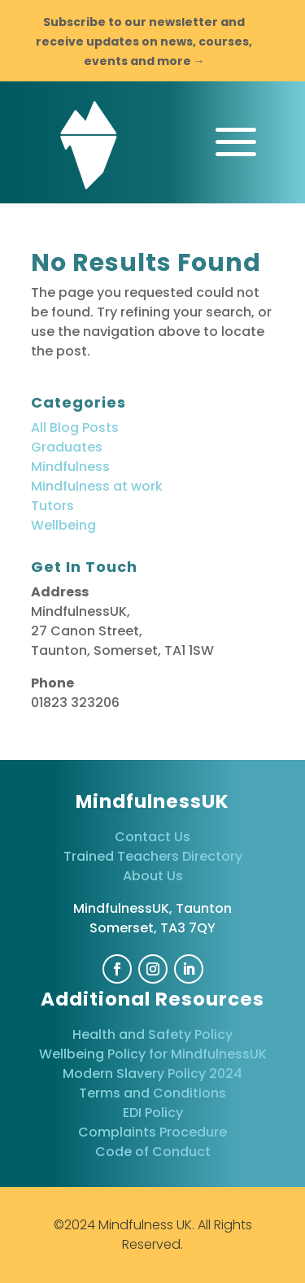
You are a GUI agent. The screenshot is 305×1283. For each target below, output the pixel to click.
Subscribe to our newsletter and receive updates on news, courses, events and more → (144, 41)
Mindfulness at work (97, 486)
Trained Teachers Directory (152, 856)
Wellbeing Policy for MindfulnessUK (153, 1054)
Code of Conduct (153, 1151)
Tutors (52, 505)
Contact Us (152, 836)
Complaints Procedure (152, 1132)
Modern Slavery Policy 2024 (152, 1073)
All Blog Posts (75, 427)
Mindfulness (70, 466)
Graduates (66, 447)
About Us (153, 875)
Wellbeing (63, 525)
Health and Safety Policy (152, 1034)
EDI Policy (153, 1112)
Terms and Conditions (152, 1093)
